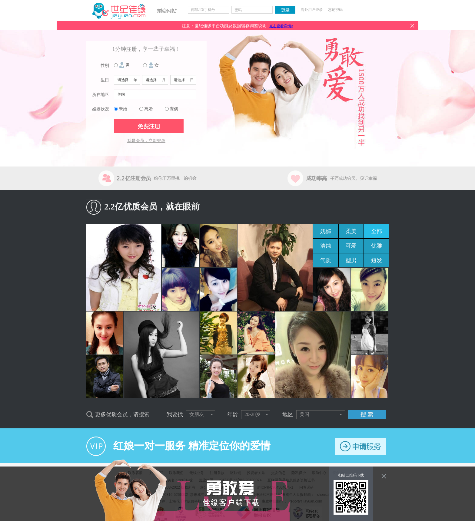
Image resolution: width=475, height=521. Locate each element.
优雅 (376, 246)
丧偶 (174, 109)
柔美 (351, 231)
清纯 (325, 246)
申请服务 (360, 446)
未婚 (123, 109)
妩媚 (325, 231)
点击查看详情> (281, 26)
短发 (376, 260)
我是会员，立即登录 (146, 140)
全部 (376, 231)
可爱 (351, 246)
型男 (351, 260)
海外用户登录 (312, 10)
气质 (325, 260)
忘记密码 (335, 10)
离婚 (148, 109)
